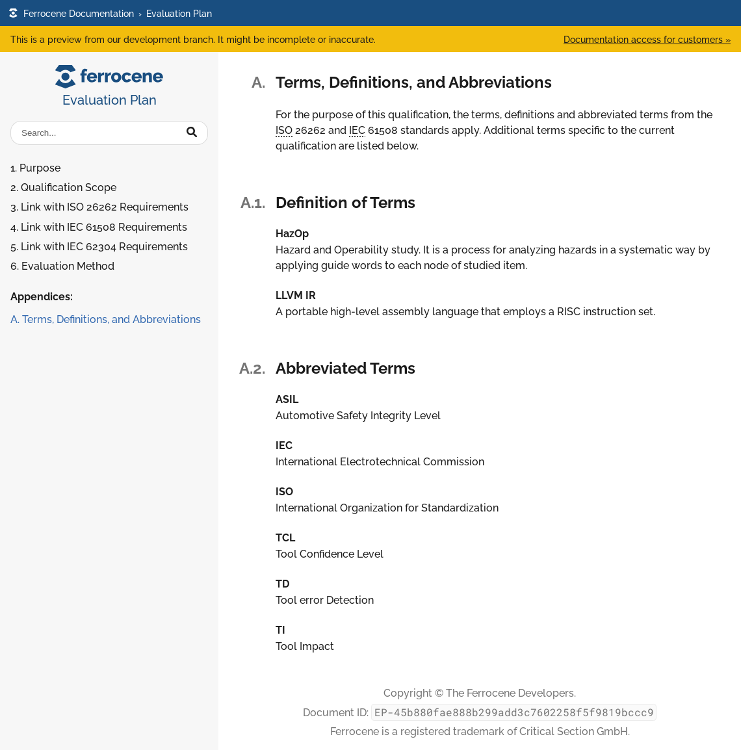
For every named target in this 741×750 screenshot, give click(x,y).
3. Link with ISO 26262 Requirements (99, 207)
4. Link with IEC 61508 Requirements (98, 227)
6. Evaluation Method (62, 266)
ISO (284, 130)
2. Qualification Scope (63, 187)
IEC (357, 130)
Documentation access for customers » (647, 39)
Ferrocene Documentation (71, 13)
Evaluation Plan (179, 13)
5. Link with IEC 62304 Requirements (99, 246)
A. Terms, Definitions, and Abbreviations (105, 319)
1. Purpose (35, 168)
